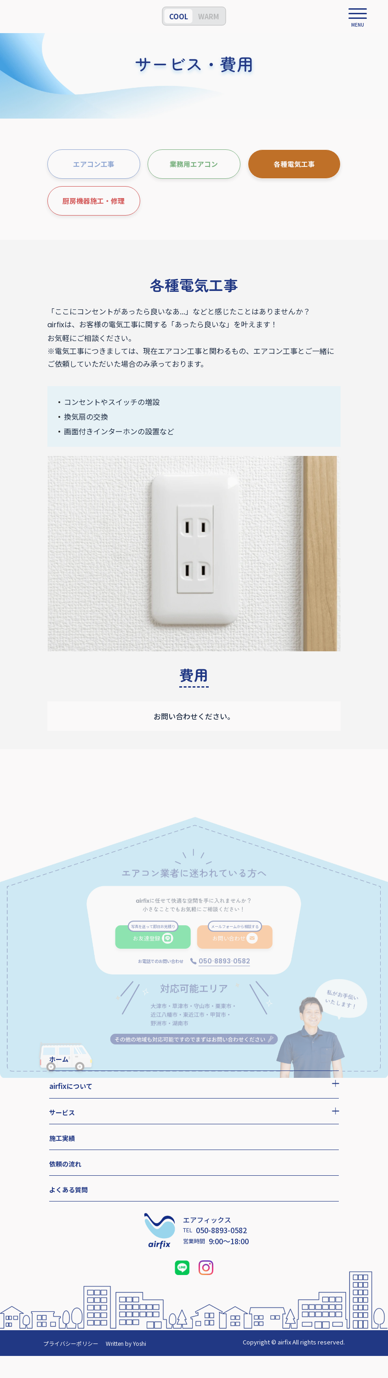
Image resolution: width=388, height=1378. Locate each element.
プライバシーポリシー (70, 1343)
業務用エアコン (194, 164)
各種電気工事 (294, 164)
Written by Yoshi (126, 1343)
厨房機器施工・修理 (94, 200)
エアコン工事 (93, 164)
